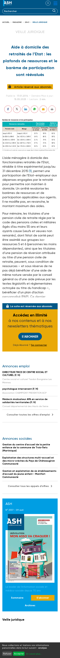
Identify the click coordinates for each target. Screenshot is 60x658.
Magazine (17, 22)
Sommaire (17, 597)
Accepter (19, 653)
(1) (30, 171)
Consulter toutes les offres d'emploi (28, 414)
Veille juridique (39, 22)
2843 (27, 22)
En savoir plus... (34, 654)
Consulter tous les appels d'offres (28, 486)
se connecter (46, 3)
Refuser (7, 653)
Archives (30, 605)
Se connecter (39, 345)
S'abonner (30, 336)
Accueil (5, 22)
